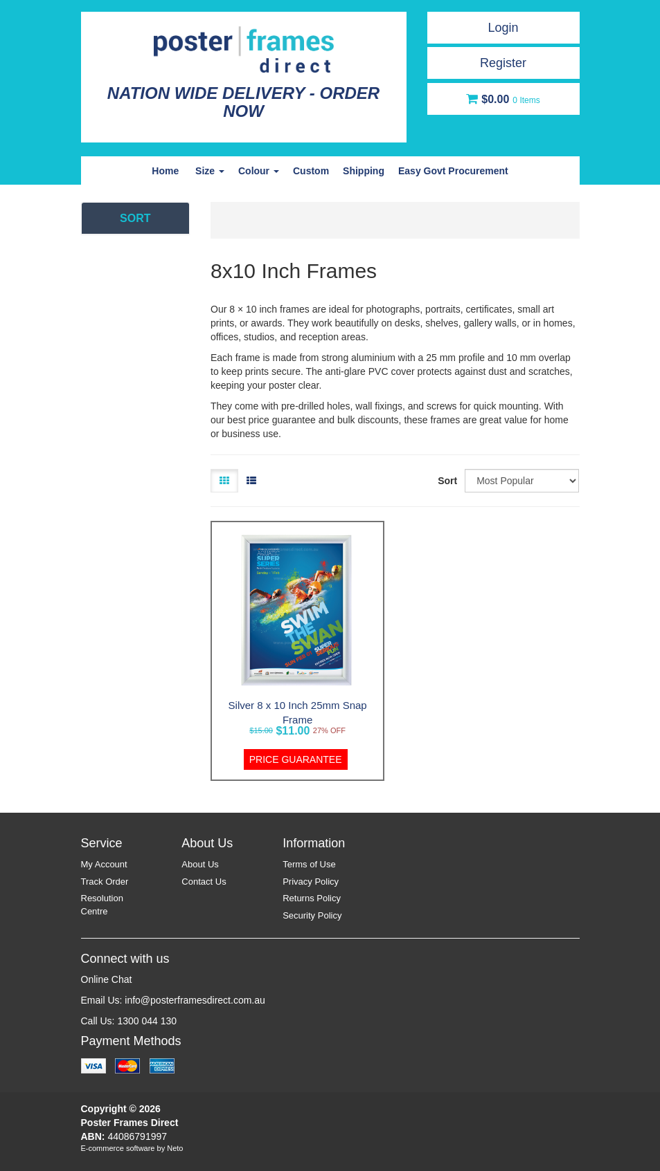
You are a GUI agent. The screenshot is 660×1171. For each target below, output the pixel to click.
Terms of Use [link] (309, 864)
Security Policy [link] (312, 915)
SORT (135, 218)
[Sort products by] (522, 480)
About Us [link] (199, 864)
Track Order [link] (105, 881)
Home (165, 170)
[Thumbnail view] (224, 480)
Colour (258, 170)
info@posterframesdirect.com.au (195, 1000)
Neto (175, 1148)
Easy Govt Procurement (453, 170)
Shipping (363, 170)
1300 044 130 (147, 1020)
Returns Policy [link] (312, 898)
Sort (446, 480)
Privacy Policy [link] (311, 881)
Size (209, 170)
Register (503, 63)
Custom (311, 170)
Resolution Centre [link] (102, 904)
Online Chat (106, 979)
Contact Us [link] (203, 881)
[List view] (251, 480)
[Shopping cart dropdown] (503, 99)
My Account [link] (104, 864)
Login (503, 28)
